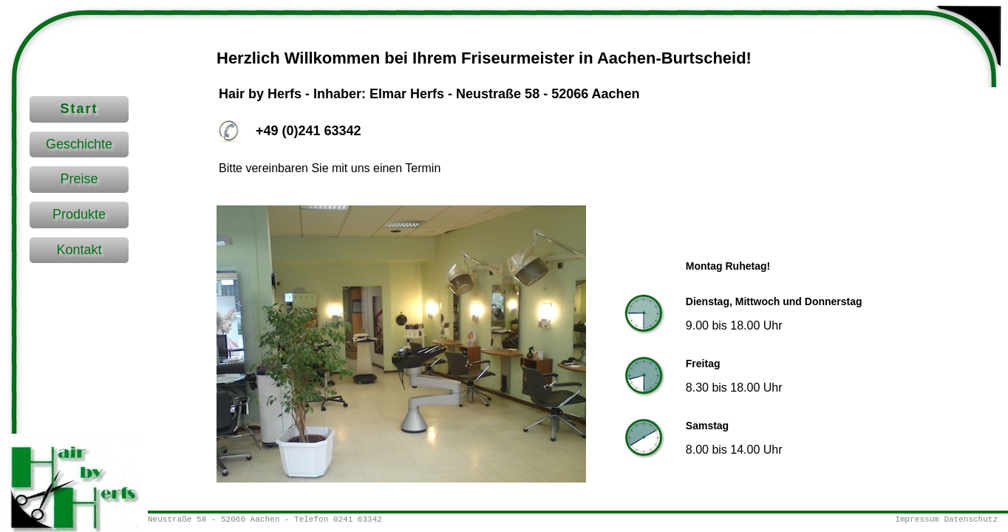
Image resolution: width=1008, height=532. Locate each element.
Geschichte (79, 144)
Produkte (79, 214)
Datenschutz (971, 519)
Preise (79, 178)
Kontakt (78, 249)
